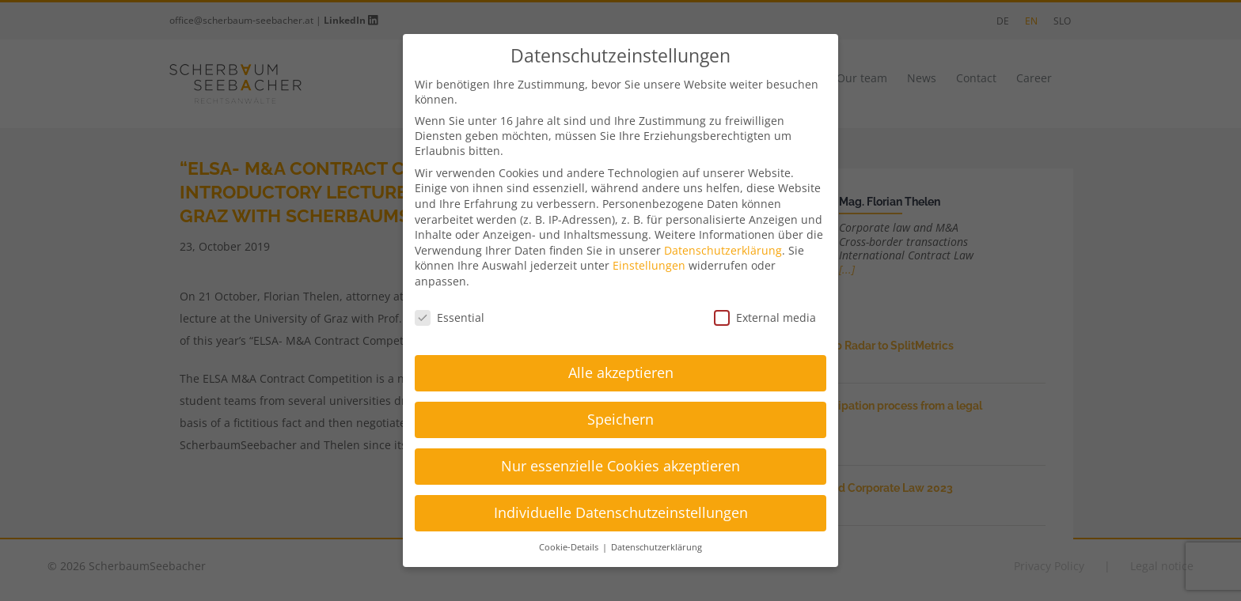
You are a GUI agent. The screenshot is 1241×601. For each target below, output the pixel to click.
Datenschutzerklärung (723, 250)
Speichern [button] (620, 419)
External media (765, 317)
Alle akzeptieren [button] (621, 372)
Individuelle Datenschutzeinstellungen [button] (621, 512)
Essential (449, 317)
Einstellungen (649, 265)
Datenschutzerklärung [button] (656, 547)
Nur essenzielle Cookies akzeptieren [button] (620, 465)
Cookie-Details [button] (570, 547)
